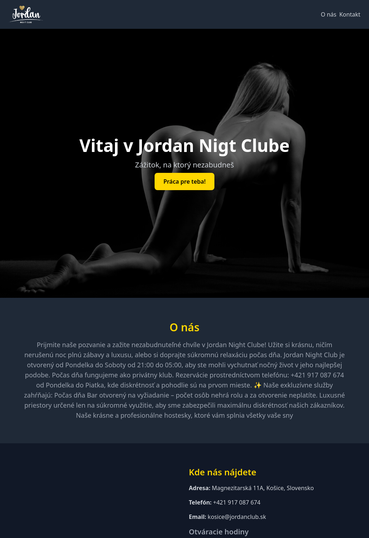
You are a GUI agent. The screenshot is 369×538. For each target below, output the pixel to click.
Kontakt (349, 14)
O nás (328, 14)
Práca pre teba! (184, 181)
